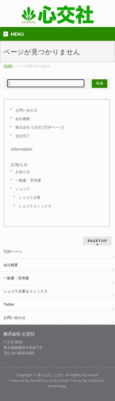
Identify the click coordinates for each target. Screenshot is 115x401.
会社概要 (22, 119)
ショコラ (22, 189)
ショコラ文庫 (29, 197)
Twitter (8, 304)
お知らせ (22, 172)
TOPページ (12, 252)
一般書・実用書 (28, 180)
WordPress (39, 380)
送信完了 (22, 136)
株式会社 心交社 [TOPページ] (39, 127)
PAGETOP (97, 241)
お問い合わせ (26, 110)
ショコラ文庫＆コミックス (25, 291)
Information (21, 149)
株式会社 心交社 (50, 375)
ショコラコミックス (35, 206)
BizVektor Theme (67, 380)
